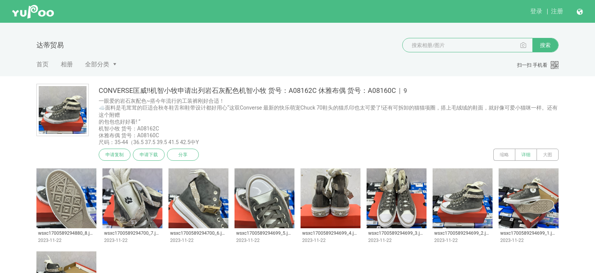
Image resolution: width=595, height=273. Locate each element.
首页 (42, 64)
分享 (182, 154)
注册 (557, 11)
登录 (536, 11)
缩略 (504, 154)
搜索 (545, 45)
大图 (547, 154)
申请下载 (149, 154)
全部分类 (97, 64)
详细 (525, 154)
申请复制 (114, 154)
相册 (67, 64)
